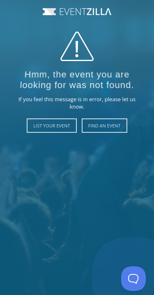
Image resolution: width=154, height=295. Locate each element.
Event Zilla (77, 11)
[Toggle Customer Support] (133, 278)
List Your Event (51, 126)
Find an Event (104, 126)
